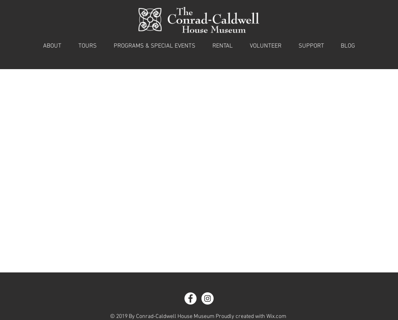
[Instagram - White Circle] (207, 298)
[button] (52, 46)
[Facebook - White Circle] (190, 298)
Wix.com (276, 316)
